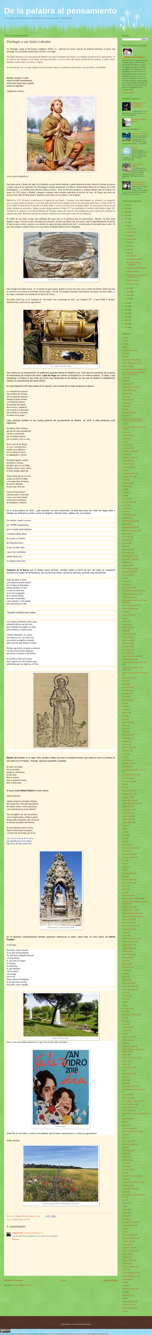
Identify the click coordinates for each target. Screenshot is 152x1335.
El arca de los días (128, 587)
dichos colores (126, 549)
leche (124, 787)
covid (124, 495)
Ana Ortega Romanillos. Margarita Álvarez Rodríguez (133, 373)
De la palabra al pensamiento (60, 10)
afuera (124, 356)
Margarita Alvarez (24, 1334)
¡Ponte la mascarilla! (132, 280)
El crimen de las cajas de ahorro (132, 591)
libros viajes (126, 845)
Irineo (124, 757)
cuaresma (125, 505)
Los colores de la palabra (134, 259)
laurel (124, 784)
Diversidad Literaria (128, 568)
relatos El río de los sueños (130, 1176)
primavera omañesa (128, 1128)
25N (123, 344)
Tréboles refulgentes (128, 1266)
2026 (126, 205)
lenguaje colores (127, 791)
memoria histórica (128, 945)
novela (124, 1011)
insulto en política (128, 747)
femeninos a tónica (128, 678)
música (124, 992)
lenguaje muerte (127, 819)
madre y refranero (128, 883)
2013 (126, 324)
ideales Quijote (127, 738)
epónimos (125, 621)
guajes (124, 716)
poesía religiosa (127, 1098)
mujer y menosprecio (129, 986)
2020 (126, 226)
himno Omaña (126, 735)
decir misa (125, 524)
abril (128, 288)
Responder (15, 1239)
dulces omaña (126, 575)
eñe (123, 618)
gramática (125, 713)
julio (128, 246)
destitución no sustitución (130, 530)
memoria (125, 935)
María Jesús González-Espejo (131, 916)
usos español (126, 1279)
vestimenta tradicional (129, 1289)
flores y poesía (127, 687)
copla (124, 489)
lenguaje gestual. (127, 810)
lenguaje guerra (127, 813)
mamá (124, 892)
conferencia (126, 486)
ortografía (125, 1030)
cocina (124, 470)
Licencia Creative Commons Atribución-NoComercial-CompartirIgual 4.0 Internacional (77, 1334)
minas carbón (126, 957)
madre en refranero (128, 879)
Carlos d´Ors (126, 435)
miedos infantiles (127, 954)
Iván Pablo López (128, 763)
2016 (126, 313)
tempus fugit (126, 1254)
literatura (125, 851)
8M (123, 347)
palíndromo (126, 1061)
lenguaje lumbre (127, 816)
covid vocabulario (128, 502)
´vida (123, 337)
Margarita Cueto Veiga (129, 910)
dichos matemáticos (128, 556)
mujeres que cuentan (128, 989)
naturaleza (125, 996)
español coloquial (128, 634)
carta (123, 442)
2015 (126, 317)
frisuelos (125, 697)
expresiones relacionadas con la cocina (134, 662)
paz (123, 1070)
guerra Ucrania (127, 722)
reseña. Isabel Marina (129, 1188)
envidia (124, 612)
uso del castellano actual (130, 1273)
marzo (129, 292)
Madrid (15, 1219)
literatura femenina (128, 854)
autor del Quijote (127, 412)
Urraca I (125, 1270)
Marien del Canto (128, 923)
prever (124, 1122)
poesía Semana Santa (129, 1104)
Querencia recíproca (128, 1144)
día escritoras (126, 540)
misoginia (125, 970)
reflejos (124, 1163)
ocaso (124, 1018)
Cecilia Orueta (127, 464)
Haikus (124, 725)
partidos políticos (127, 1067)
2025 (126, 208)
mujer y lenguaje (127, 983)
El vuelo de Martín (128, 597)
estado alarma (126, 643)
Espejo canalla (127, 637)
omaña (124, 1024)
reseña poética (126, 1185)
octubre (129, 235)
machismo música (128, 873)
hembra (124, 732)
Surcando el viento (128, 1247)
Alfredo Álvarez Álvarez (130, 363)
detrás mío (125, 534)
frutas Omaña (126, 700)
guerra (124, 719)
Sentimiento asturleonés (130, 1222)
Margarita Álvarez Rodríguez (135, 57)
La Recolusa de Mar (7, 1334)
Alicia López (126, 366)
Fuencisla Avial (17, 1233)
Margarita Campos (128, 907)
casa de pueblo (127, 448)
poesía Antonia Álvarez (129, 1086)
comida (124, 480)
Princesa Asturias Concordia (131, 1131)
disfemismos (126, 565)
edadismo (125, 581)
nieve (124, 1002)
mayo (129, 253)
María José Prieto (128, 919)
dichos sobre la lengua (129, 559)
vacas (124, 1282)
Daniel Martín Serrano (129, 521)
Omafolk (125, 1021)
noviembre (130, 232)
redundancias (126, 1160)
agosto (129, 242)
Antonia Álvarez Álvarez (130, 387)
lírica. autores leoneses (129, 848)
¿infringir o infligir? (132, 271)
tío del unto (126, 1263)
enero (129, 298)
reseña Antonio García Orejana (132, 1182)
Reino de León (127, 1169)
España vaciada (127, 627)
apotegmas (125, 393)
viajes (124, 1292)
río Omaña (125, 1203)
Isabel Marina (126, 760)
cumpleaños (126, 518)
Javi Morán (125, 766)
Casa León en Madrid (129, 451)
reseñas (124, 1192)
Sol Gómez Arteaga (128, 1235)
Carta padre (126, 445)
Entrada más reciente (13, 1280)
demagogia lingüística (129, 527)
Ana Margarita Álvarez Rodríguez (133, 369)
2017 (126, 310)
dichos (124, 546)
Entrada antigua (110, 1280)
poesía (21, 1219)
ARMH (124, 406)
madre (124, 876)
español (124, 631)
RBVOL (125, 1154)
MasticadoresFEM (128, 929)
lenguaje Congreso (128, 794)
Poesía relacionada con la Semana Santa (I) (139, 183)
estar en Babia (126, 653)
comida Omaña (127, 483)
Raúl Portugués (127, 1150)
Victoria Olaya (127, 1295)
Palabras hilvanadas (128, 1046)
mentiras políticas (128, 948)
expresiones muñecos (129, 659)
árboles (124, 396)
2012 (126, 327)
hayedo (124, 728)
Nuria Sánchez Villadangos (131, 1015)
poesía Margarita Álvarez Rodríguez (134, 1089)
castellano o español (128, 457)
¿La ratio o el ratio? (132, 284)
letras (124, 838)
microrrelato (126, 951)
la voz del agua (127, 778)
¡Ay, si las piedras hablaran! (137, 165)
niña (123, 1005)
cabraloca (125, 415)
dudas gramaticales (128, 572)
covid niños (126, 499)
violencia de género (128, 1301)
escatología (125, 624)
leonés (124, 835)
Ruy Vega (125, 1216)
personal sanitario (128, 1074)
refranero (125, 1166)
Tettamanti (125, 1257)
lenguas (124, 826)
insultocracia (126, 751)
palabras (125, 1043)
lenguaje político (127, 822)
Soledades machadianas (130, 1238)
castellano (125, 454)
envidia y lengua (127, 615)
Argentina (125, 403)
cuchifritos (125, 508)
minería (124, 961)
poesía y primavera (128, 1107)
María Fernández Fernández (131, 913)
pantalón (125, 1064)
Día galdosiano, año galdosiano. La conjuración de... (136, 276)
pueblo (124, 1135)
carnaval (125, 438)
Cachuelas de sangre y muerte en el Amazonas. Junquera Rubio (133, 420)
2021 (126, 222)
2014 (126, 320)
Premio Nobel (126, 1119)
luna (123, 870)
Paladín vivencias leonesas (130, 1058)
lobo (123, 864)
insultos (124, 754)
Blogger (87, 1324)
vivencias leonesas (128, 1308)
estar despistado (127, 650)
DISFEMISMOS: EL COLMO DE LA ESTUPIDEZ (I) (138, 105)
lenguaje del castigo (128, 800)
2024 (126, 212)
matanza (125, 932)
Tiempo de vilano (128, 1260)
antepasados (126, 384)
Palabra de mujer (127, 1037)
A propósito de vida (128, 350)
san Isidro (27, 1219)
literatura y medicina (129, 857)
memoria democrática (129, 942)
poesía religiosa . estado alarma (132, 1101)
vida (123, 1298)
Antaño (124, 381)
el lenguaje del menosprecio (131, 594)
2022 (126, 219)
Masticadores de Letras (129, 926)
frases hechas (126, 694)
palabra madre (126, 1040)
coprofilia (125, 492)
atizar (124, 409)
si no (123, 1228)
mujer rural (125, 980)
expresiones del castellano (130, 656)
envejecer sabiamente (129, 608)
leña (123, 829)
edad (123, 578)
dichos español (127, 553)
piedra (124, 1077)
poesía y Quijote (127, 1110)
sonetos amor (126, 1244)
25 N (123, 341)
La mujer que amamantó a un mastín (134, 770)
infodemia (125, 741)
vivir (123, 1311)
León (123, 832)
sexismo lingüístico (128, 1225)
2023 (126, 215)
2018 (126, 306)
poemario (125, 1080)
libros (124, 841)
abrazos (124, 353)
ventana (124, 1285)
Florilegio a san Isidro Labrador (136, 268)
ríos (123, 1206)
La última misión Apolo (130, 775)
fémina (124, 681)
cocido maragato (127, 467)
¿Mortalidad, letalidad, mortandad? (133, 263)
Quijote (124, 1147)
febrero (129, 295)
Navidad (125, 999)
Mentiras (135, 148)
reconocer (125, 1157)
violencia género (127, 1305)
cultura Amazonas (128, 515)
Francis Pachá (126, 690)
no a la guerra (126, 1008)
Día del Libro (126, 537)
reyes (124, 1200)
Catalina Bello (126, 461)
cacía (123, 424)
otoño (124, 1034)
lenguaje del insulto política (131, 803)
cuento (124, 511)
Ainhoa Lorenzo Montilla (130, 360)
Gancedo (125, 709)
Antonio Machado (128, 390)
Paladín (124, 1055)
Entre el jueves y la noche (130, 605)
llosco (124, 860)
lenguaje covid (127, 797)
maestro (124, 889)
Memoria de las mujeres (130, 938)
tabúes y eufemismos (129, 1251)
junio (128, 249)
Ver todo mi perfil (128, 93)
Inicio (63, 1280)
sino (123, 1232)
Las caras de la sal (128, 781)
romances (125, 1213)
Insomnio (125, 744)
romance (125, 1209)
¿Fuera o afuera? (131, 256)
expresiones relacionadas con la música (135, 673)
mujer (124, 977)
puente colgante (127, 1141)
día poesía (125, 543)
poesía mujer (126, 1095)
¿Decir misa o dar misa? (139, 133)
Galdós (124, 706)
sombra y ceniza (127, 1241)
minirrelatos (126, 967)
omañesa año (126, 1027)
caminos (125, 432)
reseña (124, 1179)
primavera (125, 1125)
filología (125, 684)
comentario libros (128, 476)
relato (124, 1173)
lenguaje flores (127, 806)
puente (124, 1138)
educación (125, 584)
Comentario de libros (129, 473)
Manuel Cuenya (127, 895)
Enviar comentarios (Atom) (22, 1285)
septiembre (130, 239)
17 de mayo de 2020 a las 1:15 (33, 1233)
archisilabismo (127, 400)
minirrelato (125, 964)
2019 (126, 303)
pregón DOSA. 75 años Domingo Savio (135, 1114)
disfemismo (126, 562)
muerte (124, 973)
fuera (123, 703)
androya (124, 377)
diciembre (130, 229)
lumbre (124, 867)
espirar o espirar (127, 640)
